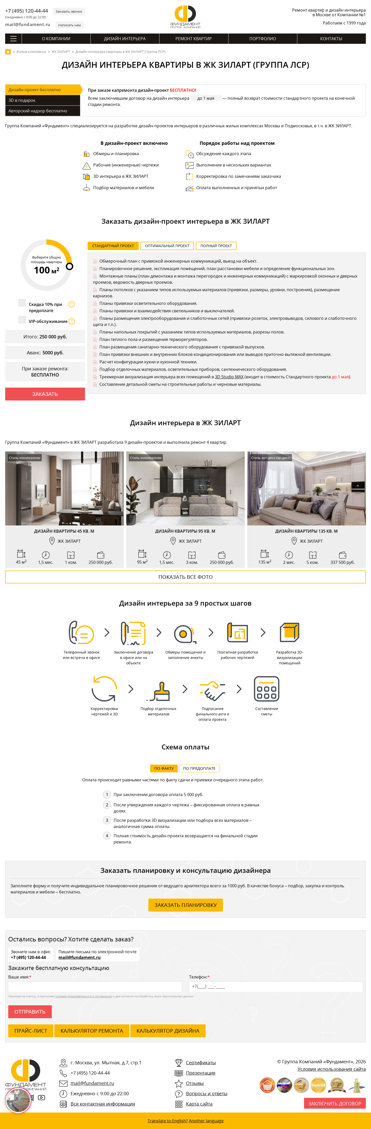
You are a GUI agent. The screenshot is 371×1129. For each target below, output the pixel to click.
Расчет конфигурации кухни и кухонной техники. (148, 362)
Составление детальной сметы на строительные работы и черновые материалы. (180, 384)
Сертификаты (201, 1063)
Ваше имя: (95, 983)
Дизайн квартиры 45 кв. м (64, 531)
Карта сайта (199, 1104)
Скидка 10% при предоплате (52, 307)
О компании (56, 38)
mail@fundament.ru (27, 24)
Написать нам (69, 25)
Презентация (200, 1073)
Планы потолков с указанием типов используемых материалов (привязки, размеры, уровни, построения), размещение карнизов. (216, 293)
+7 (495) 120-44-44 (26, 11)
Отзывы (195, 1084)
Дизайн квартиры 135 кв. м (306, 531)
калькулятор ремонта (92, 1031)
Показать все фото (185, 576)
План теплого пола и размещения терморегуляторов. (153, 339)
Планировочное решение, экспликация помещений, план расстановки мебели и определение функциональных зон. (217, 268)
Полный (216, 245)
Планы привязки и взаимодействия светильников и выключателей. (167, 311)
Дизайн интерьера (125, 38)
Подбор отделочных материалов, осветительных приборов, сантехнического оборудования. (193, 369)
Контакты (331, 38)
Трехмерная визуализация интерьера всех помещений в (157, 377)
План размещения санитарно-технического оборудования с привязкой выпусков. (182, 347)
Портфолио (262, 38)
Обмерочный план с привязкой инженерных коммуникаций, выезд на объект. (178, 261)
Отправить (30, 1012)
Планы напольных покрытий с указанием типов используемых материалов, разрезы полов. (191, 332)
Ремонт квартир (193, 38)
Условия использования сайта (332, 1069)
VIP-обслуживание (52, 321)
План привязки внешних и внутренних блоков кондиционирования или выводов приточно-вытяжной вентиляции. (215, 354)
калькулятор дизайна (168, 1031)
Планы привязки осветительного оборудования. (148, 303)
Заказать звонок (69, 11)
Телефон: (276, 983)
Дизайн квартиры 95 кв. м (185, 531)
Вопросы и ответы (206, 1094)
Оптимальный (167, 245)
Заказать (45, 394)
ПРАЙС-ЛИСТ (30, 1031)
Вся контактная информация (103, 1104)
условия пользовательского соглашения (83, 997)
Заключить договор (335, 1104)
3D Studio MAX (229, 377)
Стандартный (113, 245)
